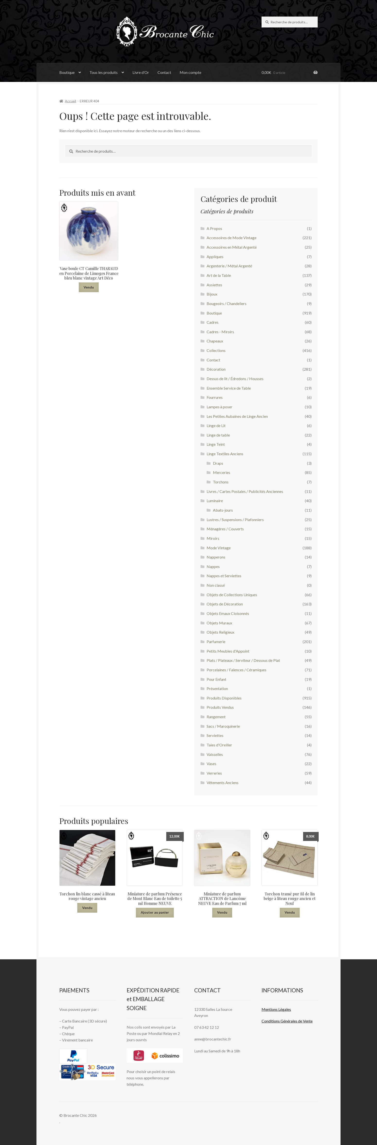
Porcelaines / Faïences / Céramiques (236, 669)
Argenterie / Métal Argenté (229, 265)
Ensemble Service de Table (229, 388)
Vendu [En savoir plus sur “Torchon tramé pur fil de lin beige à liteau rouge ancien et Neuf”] (290, 912)
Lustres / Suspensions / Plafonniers (235, 519)
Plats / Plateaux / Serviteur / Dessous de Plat (243, 660)
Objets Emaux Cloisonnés (228, 613)
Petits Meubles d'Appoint (228, 651)
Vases (211, 763)
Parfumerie (216, 641)
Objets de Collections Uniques (232, 594)
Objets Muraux (219, 623)
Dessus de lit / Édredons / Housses (235, 378)
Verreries (214, 773)
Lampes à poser (219, 406)
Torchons (220, 482)
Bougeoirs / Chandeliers (226, 303)
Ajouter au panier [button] (155, 912)
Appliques (215, 256)
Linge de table (218, 435)
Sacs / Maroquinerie (223, 726)
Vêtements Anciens (222, 782)
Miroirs (213, 538)
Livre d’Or (140, 72)
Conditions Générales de (282, 1021)
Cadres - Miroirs (220, 331)
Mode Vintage (219, 547)
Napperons (216, 557)
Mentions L (276, 1009)
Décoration (216, 369)
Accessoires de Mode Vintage (231, 237)
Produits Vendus (220, 707)
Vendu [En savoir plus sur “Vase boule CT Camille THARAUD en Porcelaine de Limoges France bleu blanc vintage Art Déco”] (89, 287)
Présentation (217, 688)
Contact (164, 72)
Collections (216, 350)
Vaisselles (215, 754)
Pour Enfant (216, 679)
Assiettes (214, 284)
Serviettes (215, 735)
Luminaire (215, 500)
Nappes (213, 566)
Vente (307, 1021)
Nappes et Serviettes (224, 575)
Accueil (70, 101)
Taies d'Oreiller (219, 745)
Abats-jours (223, 510)
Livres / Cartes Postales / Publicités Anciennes (245, 491)
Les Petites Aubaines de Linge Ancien (237, 416)
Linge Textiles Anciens (225, 453)
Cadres (213, 322)
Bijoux (212, 294)
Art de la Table (219, 275)
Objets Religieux (220, 632)
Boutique (67, 72)
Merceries (221, 472)
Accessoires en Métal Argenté (232, 247)
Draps (218, 463)
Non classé (216, 585)
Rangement (216, 716)
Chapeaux (215, 341)
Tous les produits (103, 72)
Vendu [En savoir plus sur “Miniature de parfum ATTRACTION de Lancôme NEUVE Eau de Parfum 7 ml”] (222, 912)
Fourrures (215, 397)
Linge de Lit (216, 425)
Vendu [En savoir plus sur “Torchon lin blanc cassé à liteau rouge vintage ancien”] (87, 908)
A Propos (214, 228)
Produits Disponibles (224, 698)
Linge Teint (216, 444)
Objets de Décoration (225, 604)
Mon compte (190, 72)
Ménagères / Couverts (225, 528)
